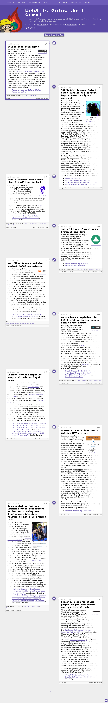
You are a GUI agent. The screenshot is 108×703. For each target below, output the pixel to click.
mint (80, 446)
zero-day (86, 364)
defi (67, 326)
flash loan (13, 187)
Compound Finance (94, 269)
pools (38, 211)
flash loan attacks (30, 223)
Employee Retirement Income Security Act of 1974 (76, 631)
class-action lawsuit (19, 539)
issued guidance (77, 640)
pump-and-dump (23, 542)
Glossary (48, 2)
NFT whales (66, 472)
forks (78, 244)
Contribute (62, 2)
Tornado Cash (42, 223)
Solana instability (30, 95)
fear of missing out (70, 487)
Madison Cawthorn (11, 607)
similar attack (88, 345)
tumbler (28, 201)
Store (87, 2)
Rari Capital (81, 269)
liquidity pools (73, 237)
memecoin (21, 534)
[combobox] (10, 2)
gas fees (12, 85)
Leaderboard (34, 2)
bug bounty (66, 259)
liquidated (75, 341)
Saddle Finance (13, 225)
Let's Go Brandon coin (31, 606)
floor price (81, 459)
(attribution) (42, 53)
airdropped (78, 470)
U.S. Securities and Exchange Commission (20, 323)
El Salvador (33, 387)
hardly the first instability (30, 71)
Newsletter (76, 2)
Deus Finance (81, 380)
